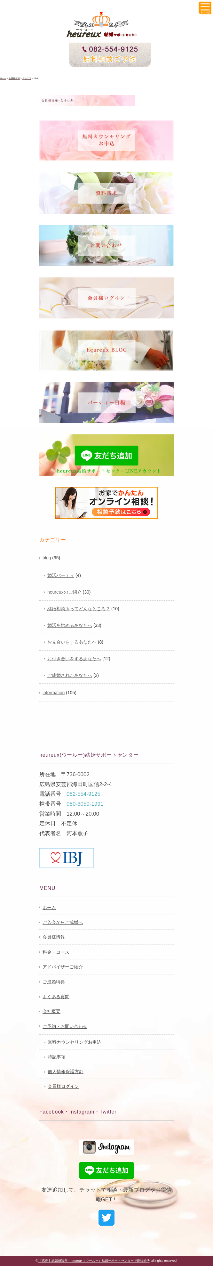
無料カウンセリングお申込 (74, 1042)
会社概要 (51, 1011)
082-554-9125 (83, 794)
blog (47, 557)
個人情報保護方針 (65, 1071)
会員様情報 (54, 937)
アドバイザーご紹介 (63, 966)
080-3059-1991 (85, 804)
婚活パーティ (60, 575)
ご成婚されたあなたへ (69, 675)
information (54, 692)
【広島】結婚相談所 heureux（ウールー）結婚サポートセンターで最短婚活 (94, 1260)
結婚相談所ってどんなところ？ (78, 608)
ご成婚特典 (54, 981)
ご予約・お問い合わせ (65, 1026)
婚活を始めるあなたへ (69, 625)
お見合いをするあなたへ (72, 642)
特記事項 (57, 1056)
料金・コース (56, 952)
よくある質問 (56, 996)
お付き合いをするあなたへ (74, 658)
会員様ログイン (63, 1086)
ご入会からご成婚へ (63, 922)
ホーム (49, 907)
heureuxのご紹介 (64, 592)
